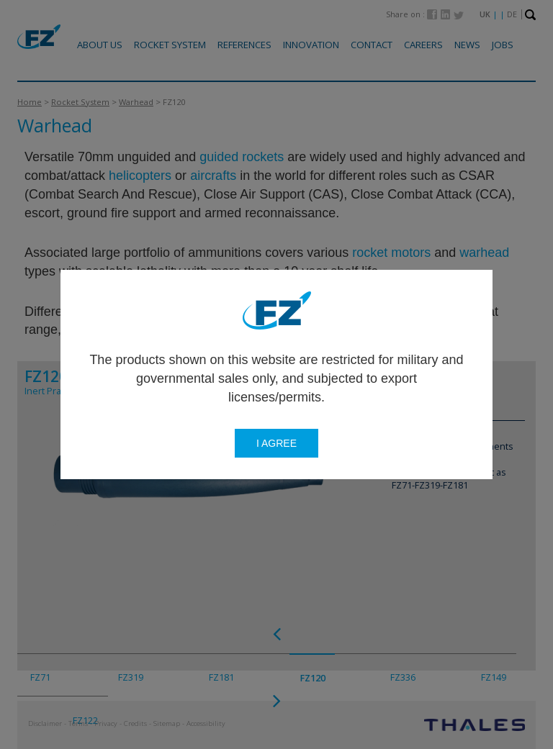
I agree (276, 443)
